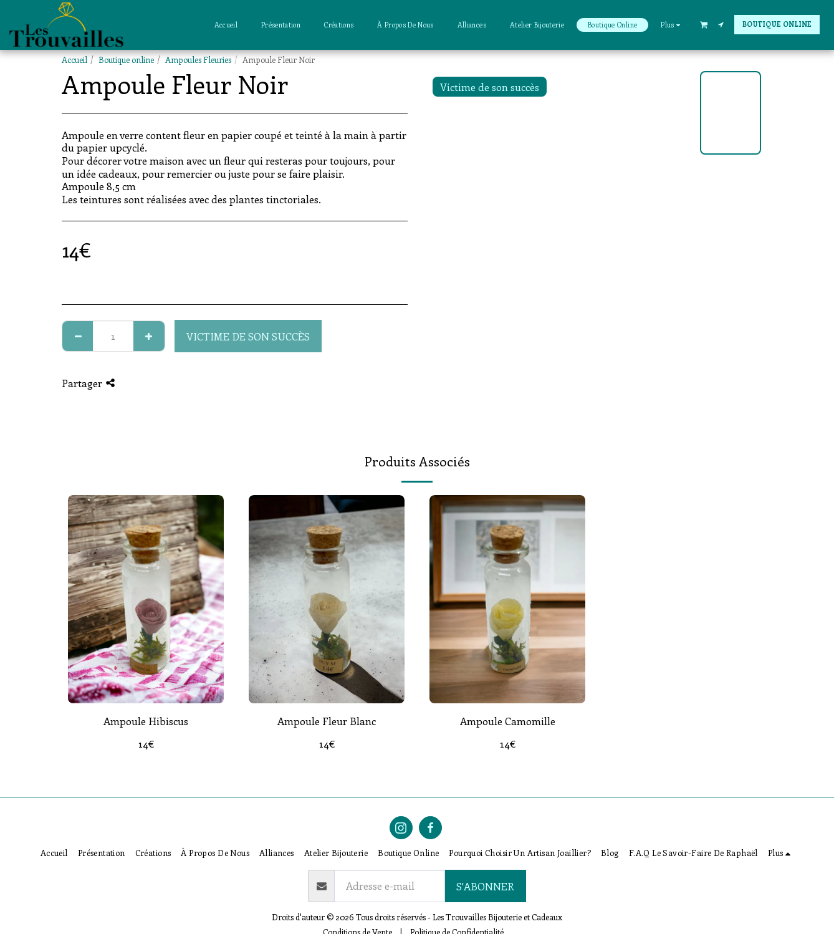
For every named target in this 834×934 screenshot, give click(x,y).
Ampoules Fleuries (198, 59)
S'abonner (485, 886)
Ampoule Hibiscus (145, 721)
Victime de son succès (248, 336)
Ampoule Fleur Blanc (326, 721)
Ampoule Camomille (507, 721)
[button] (704, 24)
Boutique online (126, 59)
